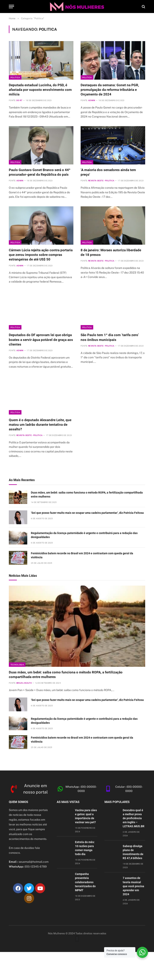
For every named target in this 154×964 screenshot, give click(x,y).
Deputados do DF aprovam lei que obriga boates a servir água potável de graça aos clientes (41, 339)
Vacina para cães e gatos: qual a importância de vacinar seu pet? (86, 816)
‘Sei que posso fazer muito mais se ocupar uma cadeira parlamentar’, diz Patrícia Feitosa (87, 512)
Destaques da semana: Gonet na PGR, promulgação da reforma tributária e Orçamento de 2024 (110, 89)
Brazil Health (24, 683)
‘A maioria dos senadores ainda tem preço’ (108, 172)
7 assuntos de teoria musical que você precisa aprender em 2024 (133, 886)
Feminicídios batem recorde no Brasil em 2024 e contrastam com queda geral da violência (82, 555)
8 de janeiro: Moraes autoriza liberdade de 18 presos (111, 252)
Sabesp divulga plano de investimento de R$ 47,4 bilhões (133, 852)
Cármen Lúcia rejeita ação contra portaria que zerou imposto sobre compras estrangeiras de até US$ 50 (41, 254)
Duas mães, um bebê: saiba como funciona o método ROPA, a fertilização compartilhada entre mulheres (87, 494)
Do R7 (19, 100)
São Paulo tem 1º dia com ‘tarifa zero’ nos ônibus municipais (110, 337)
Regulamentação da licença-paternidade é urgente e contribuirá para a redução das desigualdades (84, 535)
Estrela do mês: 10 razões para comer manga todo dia (85, 848)
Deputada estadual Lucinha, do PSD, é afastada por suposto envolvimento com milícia (40, 89)
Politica (15, 77)
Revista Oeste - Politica (101, 180)
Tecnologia (17, 664)
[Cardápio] (11, 6)
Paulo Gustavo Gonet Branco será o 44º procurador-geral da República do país (39, 172)
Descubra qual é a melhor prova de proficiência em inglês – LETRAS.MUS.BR (133, 818)
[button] (77, 938)
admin (91, 100)
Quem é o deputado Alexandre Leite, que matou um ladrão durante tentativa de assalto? (40, 424)
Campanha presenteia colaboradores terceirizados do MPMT (85, 882)
